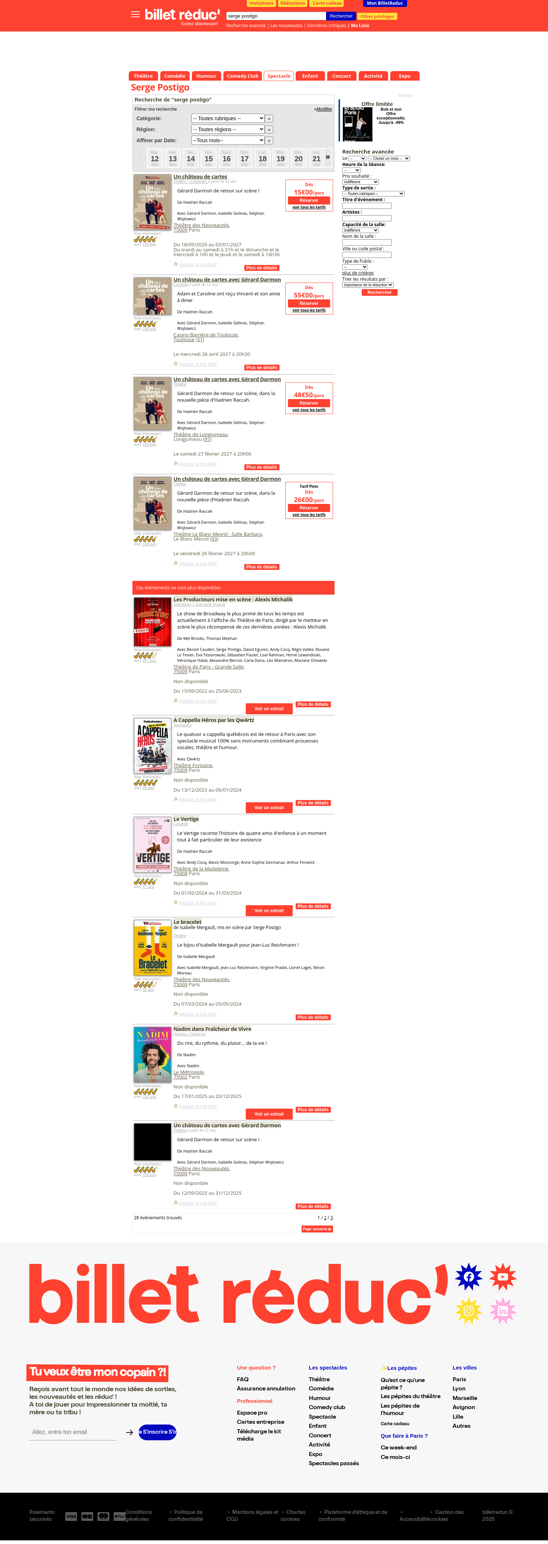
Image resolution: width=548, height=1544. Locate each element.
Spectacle (322, 1417)
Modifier (324, 109)
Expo (315, 1455)
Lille (458, 1417)
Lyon (459, 1389)
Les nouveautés (287, 25)
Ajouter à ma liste (198, 264)
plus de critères (358, 273)
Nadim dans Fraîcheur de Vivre (212, 1028)
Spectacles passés (334, 1464)
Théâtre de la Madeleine (201, 868)
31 (199, 339)
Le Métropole (188, 1072)
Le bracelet (187, 921)
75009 (180, 229)
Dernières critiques (326, 25)
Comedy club (327, 1408)
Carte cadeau (327, 3)
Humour (320, 1399)
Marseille (465, 1399)
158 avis (149, 244)
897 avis (149, 661)
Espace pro (252, 1413)
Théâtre (179, 384)
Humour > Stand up (189, 1034)
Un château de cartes (200, 176)
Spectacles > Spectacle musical (199, 605)
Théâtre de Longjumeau (200, 434)
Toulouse (183, 339)
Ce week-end (399, 1448)
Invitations (262, 3)
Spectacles (182, 725)
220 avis (149, 1097)
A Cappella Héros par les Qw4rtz (213, 719)
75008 (180, 873)
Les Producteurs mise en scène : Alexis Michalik (233, 599)
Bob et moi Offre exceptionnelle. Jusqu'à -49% (390, 116)
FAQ (243, 1380)
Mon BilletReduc (385, 3)
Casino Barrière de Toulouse (205, 334)
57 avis (148, 887)
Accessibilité (414, 1519)
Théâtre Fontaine (192, 765)
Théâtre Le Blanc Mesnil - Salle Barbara (217, 534)
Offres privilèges (377, 16)
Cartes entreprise (260, 1423)
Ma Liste (360, 25)
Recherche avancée (246, 25)
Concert (320, 1436)
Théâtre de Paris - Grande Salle (208, 666)
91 (207, 439)
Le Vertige (186, 818)
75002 (180, 1076)
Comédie (181, 285)
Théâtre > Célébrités (190, 182)
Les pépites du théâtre (411, 1397)
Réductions (293, 3)
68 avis (148, 788)
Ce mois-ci (395, 1458)
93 (214, 538)
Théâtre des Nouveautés (201, 225)
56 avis (148, 990)
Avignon (464, 1408)
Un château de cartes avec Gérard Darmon (227, 279)
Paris (459, 1380)
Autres (462, 1427)
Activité (319, 1445)
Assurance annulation (266, 1389)
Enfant (317, 1427)
